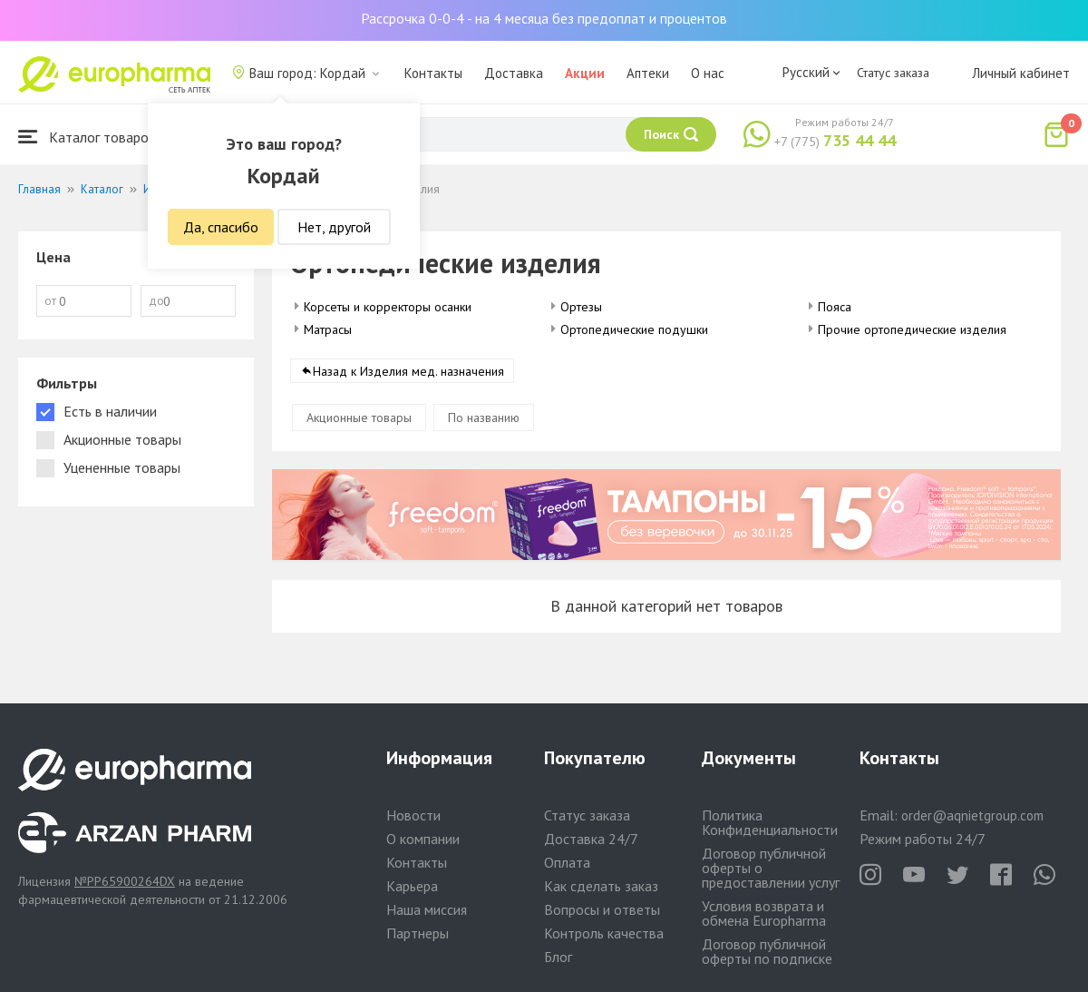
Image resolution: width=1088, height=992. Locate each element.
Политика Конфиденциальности (770, 822)
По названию (484, 417)
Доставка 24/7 (591, 839)
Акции (585, 73)
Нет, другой (334, 227)
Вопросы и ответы (602, 909)
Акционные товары (359, 417)
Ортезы (581, 307)
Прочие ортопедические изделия (912, 329)
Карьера (412, 886)
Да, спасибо (220, 227)
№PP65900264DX (124, 881)
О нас (707, 73)
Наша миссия (426, 909)
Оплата (567, 862)
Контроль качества (604, 933)
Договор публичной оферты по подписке (767, 951)
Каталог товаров (87, 136)
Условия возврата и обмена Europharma (764, 913)
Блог (558, 957)
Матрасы (328, 329)
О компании (423, 839)
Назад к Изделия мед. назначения (408, 371)
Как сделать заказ (601, 886)
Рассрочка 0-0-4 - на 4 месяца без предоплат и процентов (544, 18)
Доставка (513, 73)
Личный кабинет (1021, 73)
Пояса (834, 307)
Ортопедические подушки (634, 329)
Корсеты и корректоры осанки (387, 307)
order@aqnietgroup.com (972, 815)
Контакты (433, 73)
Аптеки (648, 73)
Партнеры (417, 933)
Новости (413, 815)
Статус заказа (893, 72)
